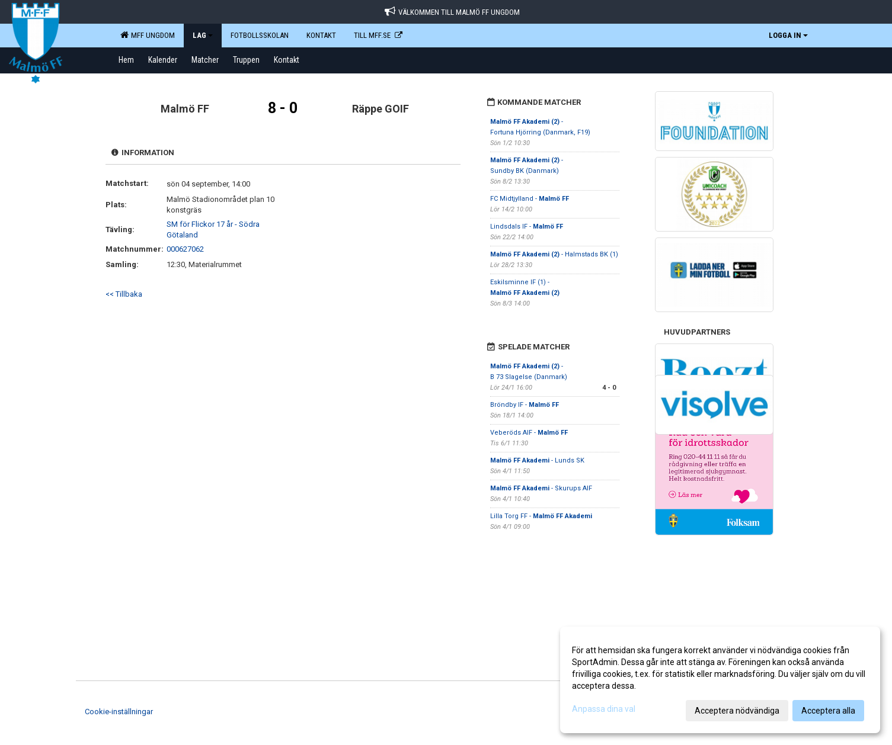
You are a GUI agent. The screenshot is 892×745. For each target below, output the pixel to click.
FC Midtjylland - (529, 199)
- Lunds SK (537, 460)
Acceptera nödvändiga (737, 710)
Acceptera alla (828, 710)
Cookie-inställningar (119, 711)
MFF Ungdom (147, 35)
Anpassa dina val (603, 709)
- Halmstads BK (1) (554, 254)
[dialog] (720, 680)
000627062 (185, 249)
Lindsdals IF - (526, 226)
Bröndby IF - (524, 405)
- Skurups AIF (541, 488)
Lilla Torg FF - (541, 516)
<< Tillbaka (123, 294)
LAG (203, 35)
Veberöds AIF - (529, 432)
